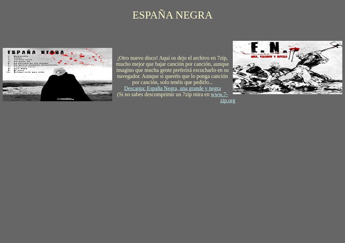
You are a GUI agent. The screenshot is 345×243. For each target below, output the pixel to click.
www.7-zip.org (223, 97)
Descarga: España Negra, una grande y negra (172, 88)
